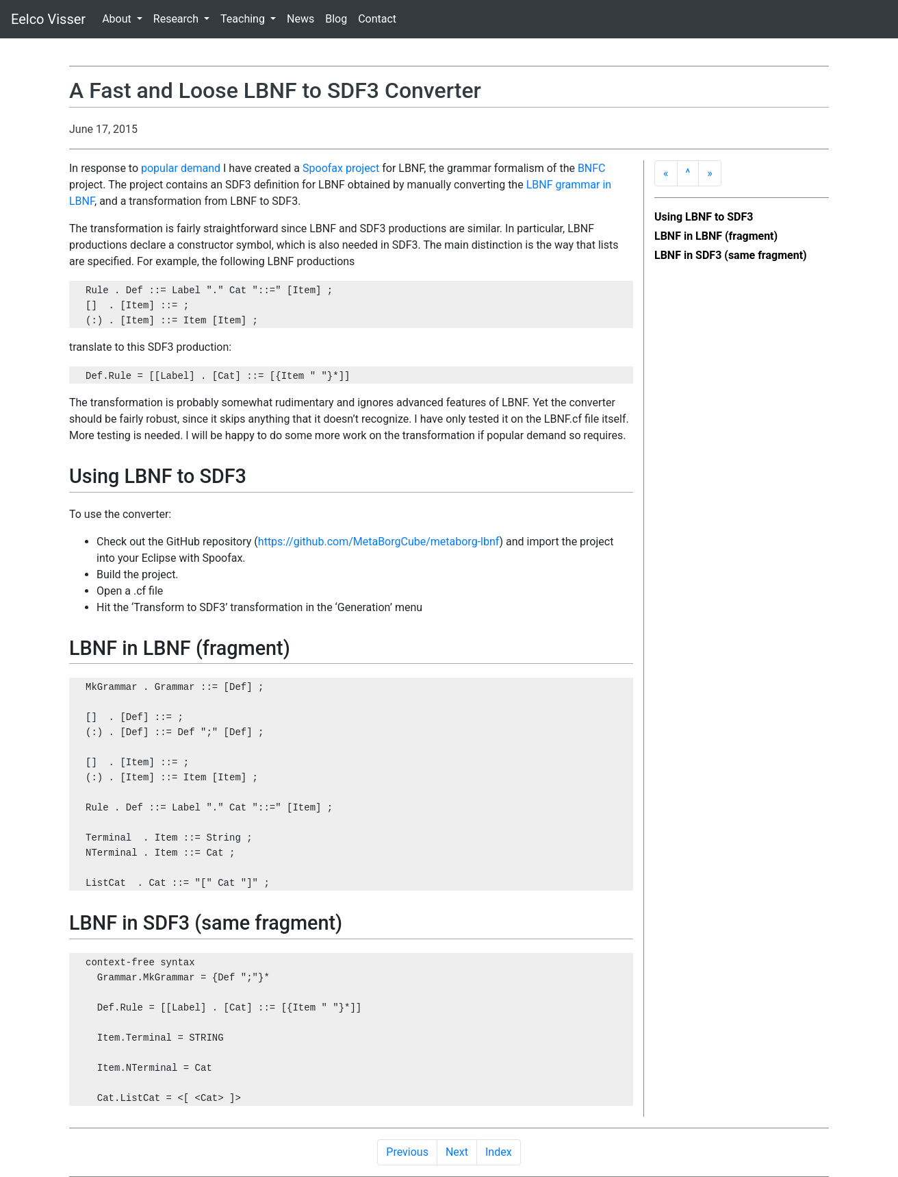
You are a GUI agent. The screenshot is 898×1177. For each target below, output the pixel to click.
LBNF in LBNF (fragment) (716, 236)
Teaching (244, 18)
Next (457, 1152)
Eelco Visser (48, 19)
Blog (336, 18)
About (118, 18)
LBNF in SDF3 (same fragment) (730, 255)
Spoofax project (341, 168)
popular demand (180, 168)
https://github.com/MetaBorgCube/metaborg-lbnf (379, 541)
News (300, 18)
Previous (407, 1152)
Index (498, 1152)
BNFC (592, 168)
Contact (377, 18)
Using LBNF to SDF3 (703, 216)
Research (177, 18)
